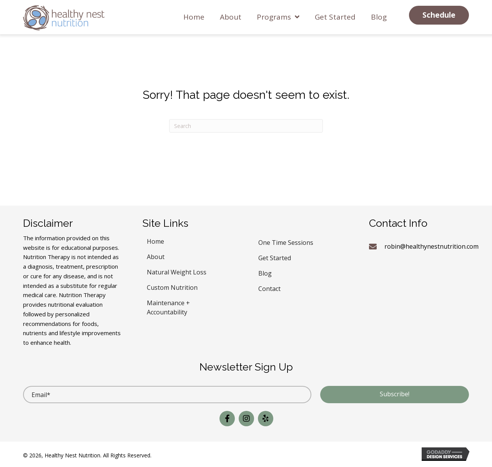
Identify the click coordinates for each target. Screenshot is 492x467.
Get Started (274, 257)
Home (155, 240)
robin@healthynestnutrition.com (431, 246)
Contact (269, 287)
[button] (439, 15)
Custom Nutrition (172, 286)
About (156, 256)
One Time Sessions (285, 241)
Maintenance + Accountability (168, 306)
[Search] (246, 126)
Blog (265, 272)
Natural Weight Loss (176, 271)
